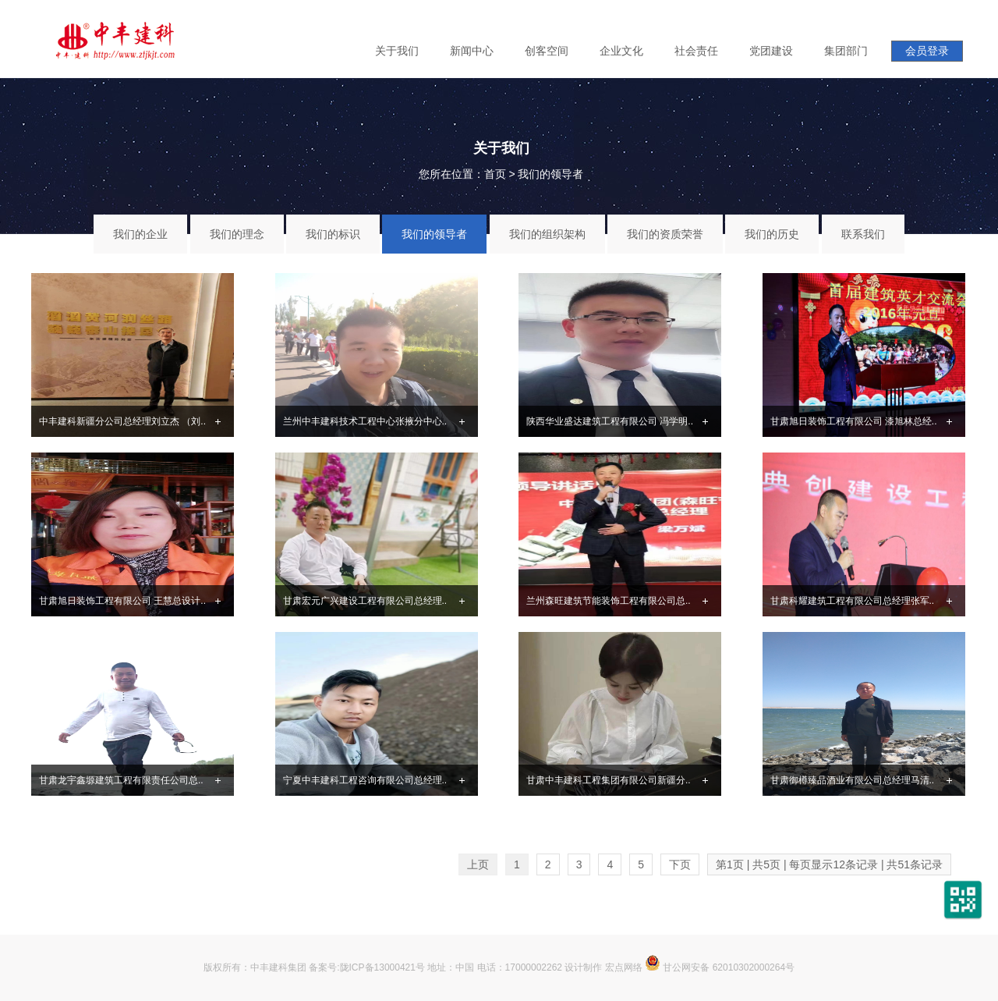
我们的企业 (140, 234)
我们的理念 (237, 234)
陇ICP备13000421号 (382, 967)
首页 (495, 174)
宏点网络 (623, 967)
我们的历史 (772, 234)
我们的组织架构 (547, 234)
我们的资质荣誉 (665, 234)
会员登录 (927, 50)
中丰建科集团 (278, 967)
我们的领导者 (550, 174)
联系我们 (863, 234)
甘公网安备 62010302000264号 (720, 967)
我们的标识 (333, 234)
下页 (680, 864)
